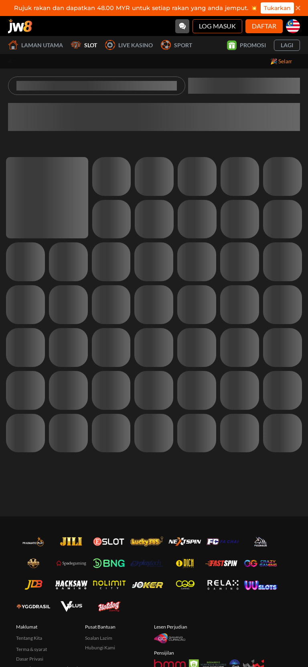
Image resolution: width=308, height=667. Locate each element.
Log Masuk (217, 26)
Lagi (287, 45)
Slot (84, 45)
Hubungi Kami (100, 648)
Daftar (264, 26)
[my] (293, 26)
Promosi (246, 45)
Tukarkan (277, 8)
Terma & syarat (31, 649)
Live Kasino (129, 45)
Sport (176, 45)
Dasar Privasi (29, 659)
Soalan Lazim (98, 638)
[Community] (182, 26)
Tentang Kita (29, 638)
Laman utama (35, 45)
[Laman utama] (20, 26)
